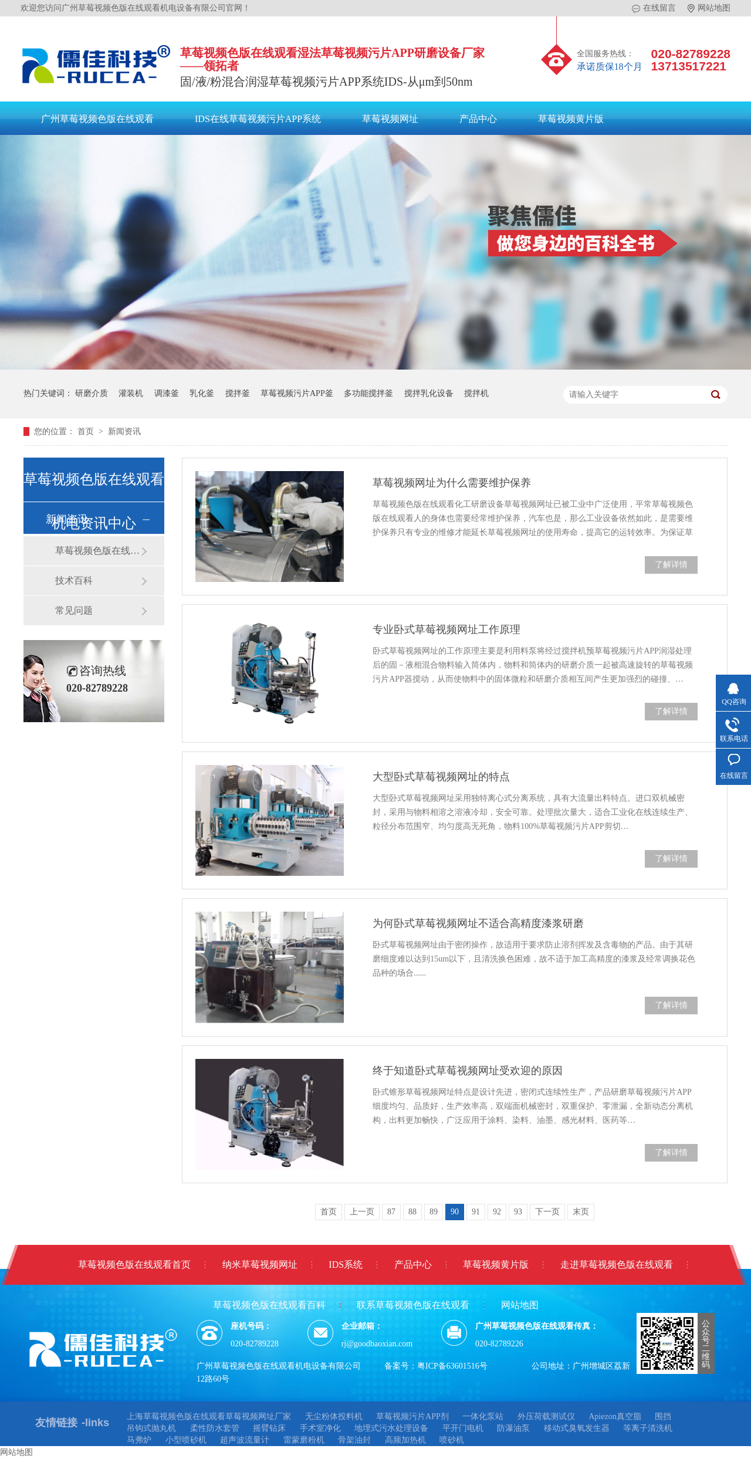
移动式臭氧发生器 (577, 1428)
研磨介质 (91, 393)
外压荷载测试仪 (546, 1416)
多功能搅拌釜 (368, 393)
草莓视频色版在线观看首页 (134, 1265)
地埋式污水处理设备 (391, 1428)
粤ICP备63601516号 (452, 1366)
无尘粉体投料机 (334, 1416)
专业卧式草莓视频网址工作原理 (446, 629)
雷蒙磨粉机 (303, 1440)
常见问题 (74, 610)
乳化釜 (202, 393)
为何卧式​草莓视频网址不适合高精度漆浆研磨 (478, 923)
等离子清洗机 (647, 1428)
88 (412, 1211)
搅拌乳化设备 (429, 393)
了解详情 (671, 564)
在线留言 (654, 8)
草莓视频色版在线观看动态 (98, 551)
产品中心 (478, 119)
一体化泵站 (482, 1416)
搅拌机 (476, 393)
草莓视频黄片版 (571, 119)
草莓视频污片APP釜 (297, 393)
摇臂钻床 (269, 1428)
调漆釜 (166, 393)
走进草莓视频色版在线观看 (616, 1265)
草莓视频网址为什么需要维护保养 (452, 483)
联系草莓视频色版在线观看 (413, 1305)
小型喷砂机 (186, 1440)
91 (476, 1211)
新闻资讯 (124, 431)
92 (497, 1211)
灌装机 (131, 393)
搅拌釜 (237, 393)
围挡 (663, 1416)
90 (455, 1211)
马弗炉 (139, 1440)
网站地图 (709, 8)
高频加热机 (405, 1440)
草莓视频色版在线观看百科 (269, 1305)
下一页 (547, 1211)
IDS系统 (346, 1265)
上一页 (362, 1211)
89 (433, 1211)
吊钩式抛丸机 (151, 1428)
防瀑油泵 (513, 1428)
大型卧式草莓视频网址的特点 (441, 777)
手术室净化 (320, 1428)
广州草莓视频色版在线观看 (97, 119)
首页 (86, 431)
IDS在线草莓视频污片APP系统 (258, 119)
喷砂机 (451, 1440)
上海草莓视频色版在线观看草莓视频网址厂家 (209, 1416)
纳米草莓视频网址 (259, 1265)
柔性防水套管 (214, 1428)
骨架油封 (354, 1440)
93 (518, 1211)
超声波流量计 (244, 1440)
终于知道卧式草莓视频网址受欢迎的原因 (468, 1071)
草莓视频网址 (390, 119)
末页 (581, 1211)
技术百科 (74, 580)
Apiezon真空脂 (614, 1416)
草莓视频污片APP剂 (412, 1416)
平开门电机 (462, 1428)
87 (391, 1211)
